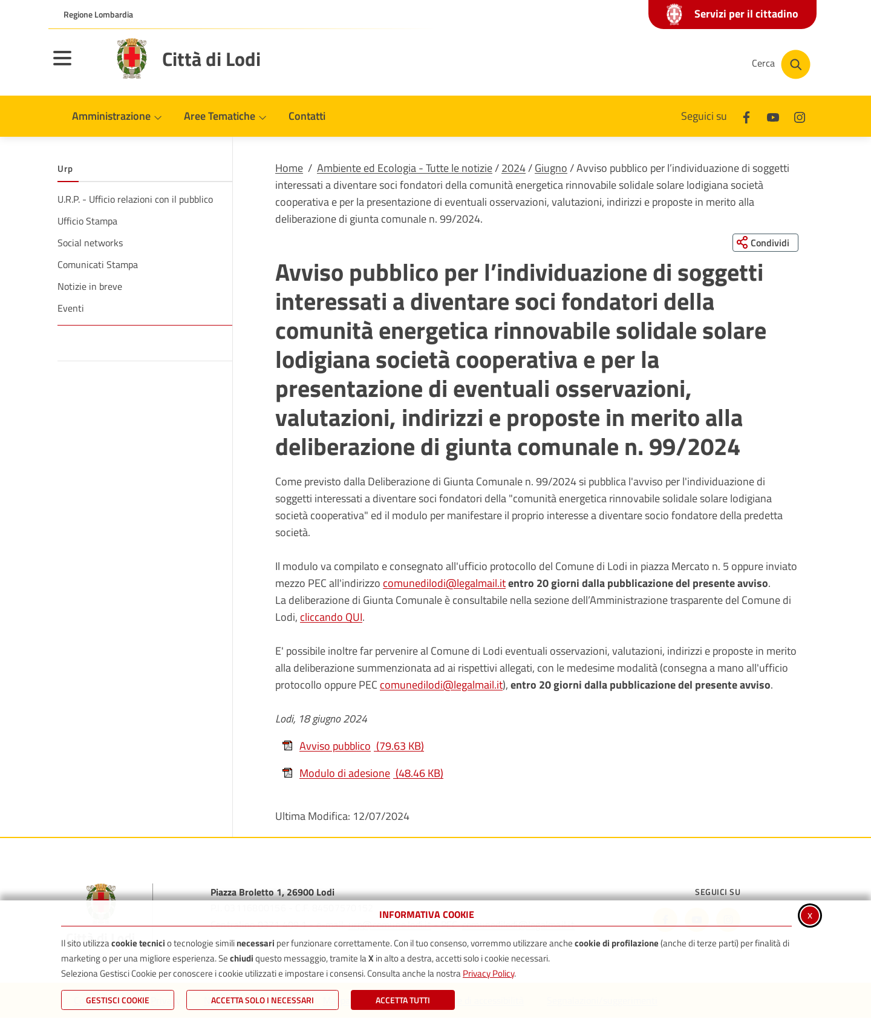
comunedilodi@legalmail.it (444, 583)
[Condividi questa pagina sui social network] (764, 243)
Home (289, 168)
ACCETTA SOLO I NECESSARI (262, 1000)
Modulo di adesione (362, 773)
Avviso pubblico (352, 746)
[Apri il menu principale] (77, 66)
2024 (513, 168)
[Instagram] (799, 116)
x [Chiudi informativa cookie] (809, 914)
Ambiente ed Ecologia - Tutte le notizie (404, 168)
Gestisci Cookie (117, 1000)
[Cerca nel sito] (781, 64)
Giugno (551, 168)
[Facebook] (746, 116)
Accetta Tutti (403, 1000)
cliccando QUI (331, 617)
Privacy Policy (488, 973)
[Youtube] (773, 116)
